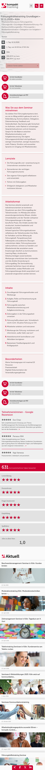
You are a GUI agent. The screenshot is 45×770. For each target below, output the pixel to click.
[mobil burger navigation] (31, 6)
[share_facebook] (19, 767)
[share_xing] (14, 767)
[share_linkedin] (30, 767)
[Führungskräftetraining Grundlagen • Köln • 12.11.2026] (37, 6)
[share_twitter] (25, 767)
